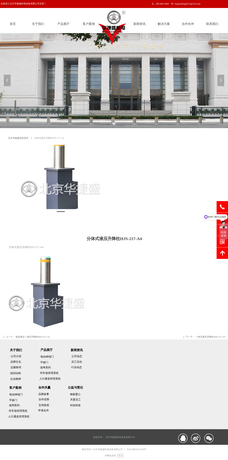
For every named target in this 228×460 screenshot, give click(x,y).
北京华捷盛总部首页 (18, 138)
